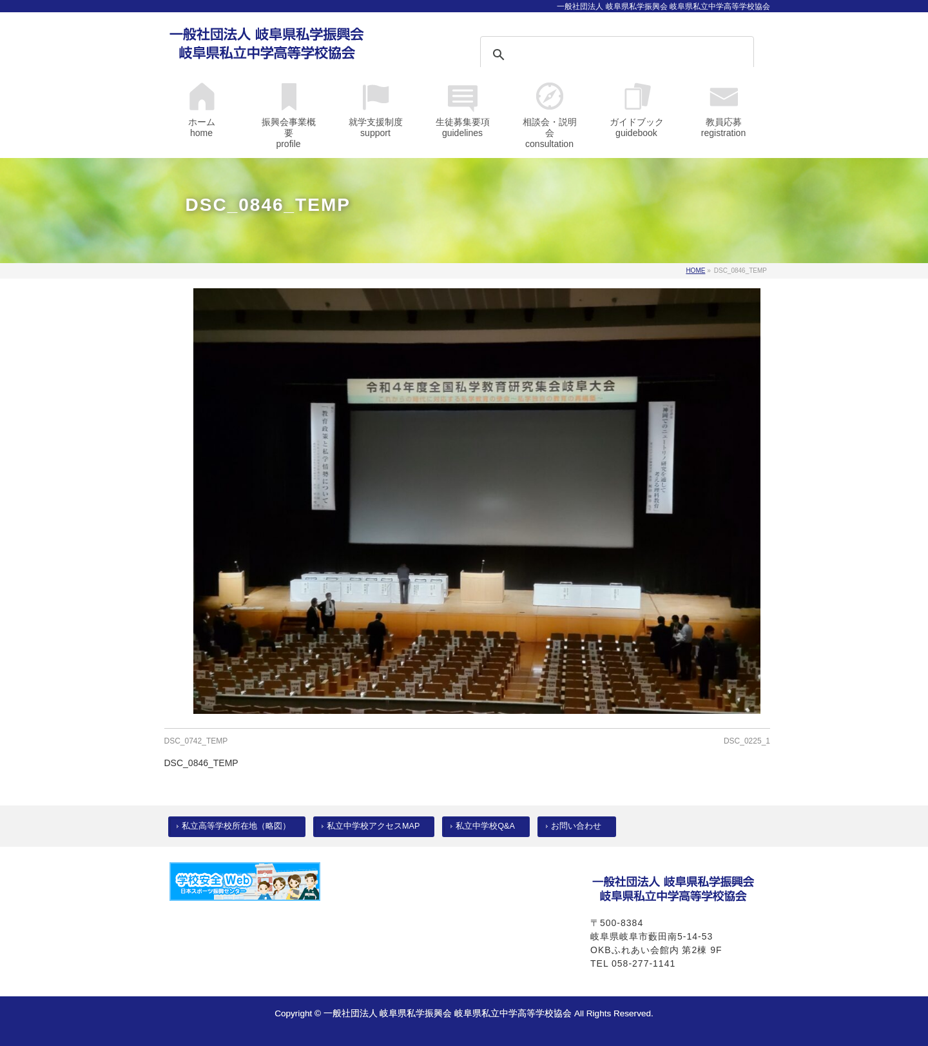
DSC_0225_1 (747, 740)
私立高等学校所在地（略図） (236, 826)
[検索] (600, 55)
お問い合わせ (576, 826)
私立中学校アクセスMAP (373, 826)
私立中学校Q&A (485, 826)
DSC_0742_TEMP (196, 740)
